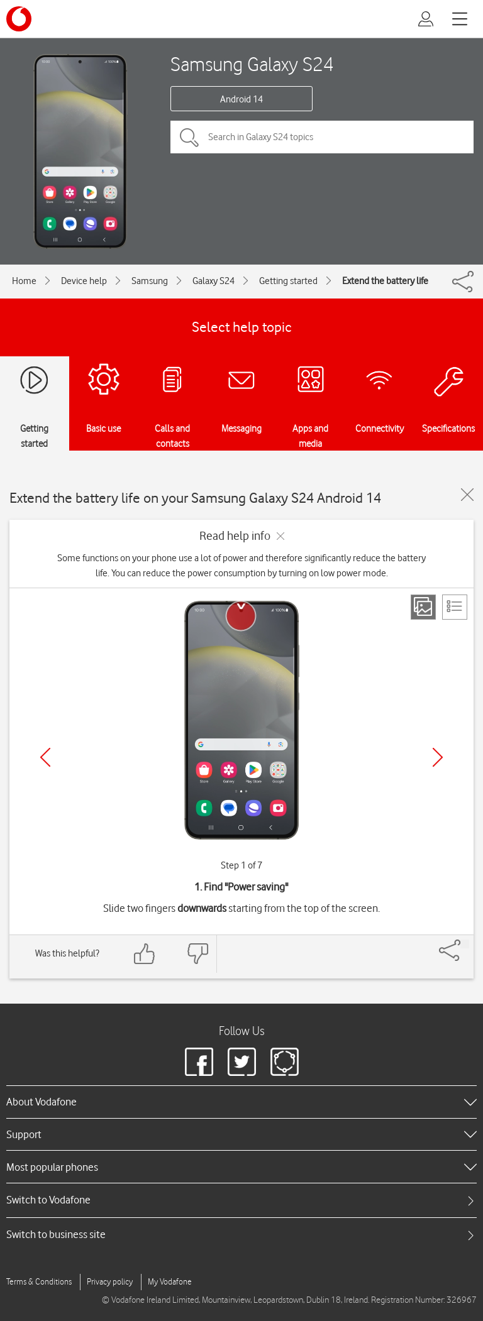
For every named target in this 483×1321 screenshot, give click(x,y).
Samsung (149, 281)
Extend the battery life (385, 281)
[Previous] (45, 757)
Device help (84, 281)
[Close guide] (467, 494)
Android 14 (241, 99)
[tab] (241, 1200)
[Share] (464, 944)
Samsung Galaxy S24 (252, 63)
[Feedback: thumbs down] (197, 953)
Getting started (288, 281)
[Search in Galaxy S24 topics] (322, 137)
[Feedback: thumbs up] (144, 953)
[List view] (454, 607)
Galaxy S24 (213, 281)
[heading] (241, 1101)
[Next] (438, 757)
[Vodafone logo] (18, 18)
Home (24, 281)
